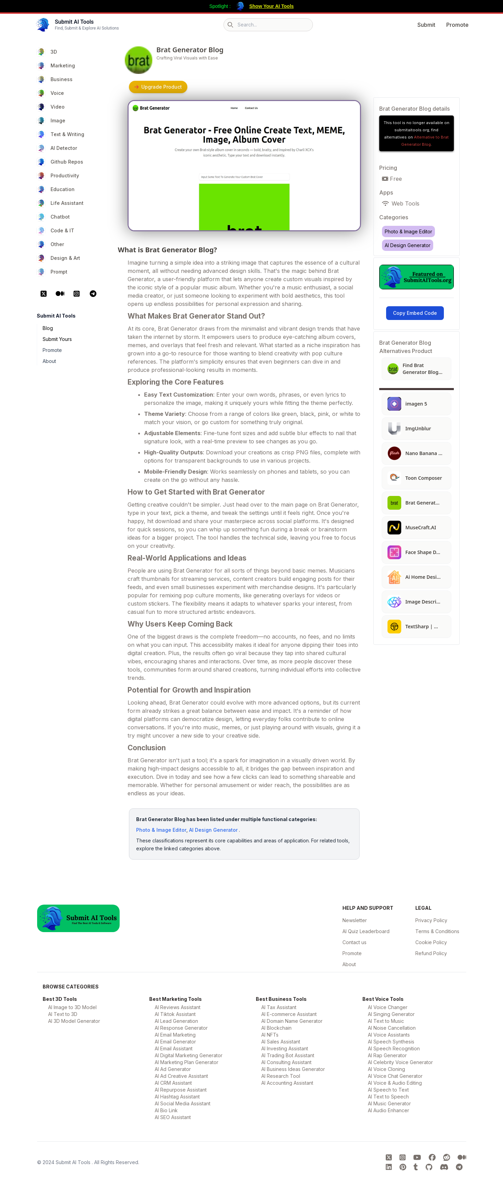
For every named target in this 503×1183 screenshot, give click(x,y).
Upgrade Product (158, 87)
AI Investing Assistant (284, 1048)
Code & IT (55, 230)
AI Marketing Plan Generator (186, 1062)
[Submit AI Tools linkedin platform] (390, 1167)
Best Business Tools (281, 999)
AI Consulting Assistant (286, 1062)
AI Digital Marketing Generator (188, 1055)
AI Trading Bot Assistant (287, 1055)
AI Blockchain (276, 1028)
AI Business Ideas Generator (293, 1069)
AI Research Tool (280, 1076)
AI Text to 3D (62, 1014)
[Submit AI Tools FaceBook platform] (433, 1157)
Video (51, 107)
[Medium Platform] (60, 294)
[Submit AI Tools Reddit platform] (447, 1157)
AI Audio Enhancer (388, 1110)
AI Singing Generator (391, 1014)
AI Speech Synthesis (391, 1041)
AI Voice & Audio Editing (395, 1083)
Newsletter (354, 920)
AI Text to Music (386, 1021)
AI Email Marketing (175, 1035)
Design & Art (58, 258)
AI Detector (57, 148)
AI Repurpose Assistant (181, 1090)
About (49, 361)
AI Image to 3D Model (72, 1007)
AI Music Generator (389, 1103)
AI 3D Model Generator (74, 1021)
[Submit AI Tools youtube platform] (418, 1157)
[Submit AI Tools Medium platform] (462, 1157)
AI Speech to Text (388, 1090)
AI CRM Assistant (173, 1083)
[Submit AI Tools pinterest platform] (404, 1167)
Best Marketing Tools (175, 999)
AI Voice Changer (387, 1007)
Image (51, 121)
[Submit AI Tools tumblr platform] (417, 1167)
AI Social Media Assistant (182, 1103)
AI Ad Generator (173, 1069)
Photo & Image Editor (161, 830)
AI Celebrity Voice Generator (400, 1062)
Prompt (52, 272)
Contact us (354, 942)
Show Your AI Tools (271, 6)
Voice (50, 93)
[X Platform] (44, 294)
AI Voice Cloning (386, 1069)
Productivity (58, 176)
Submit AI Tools (74, 1162)
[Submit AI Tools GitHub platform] (430, 1167)
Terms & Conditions (437, 931)
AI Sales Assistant (280, 1041)
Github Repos (60, 162)
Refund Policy (431, 953)
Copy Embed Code (415, 313)
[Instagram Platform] (77, 294)
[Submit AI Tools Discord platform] (445, 1167)
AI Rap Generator (387, 1055)
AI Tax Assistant (278, 1007)
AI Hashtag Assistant (177, 1096)
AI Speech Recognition (394, 1048)
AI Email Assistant (174, 1048)
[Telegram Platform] (93, 294)
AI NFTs (269, 1035)
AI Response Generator (181, 1028)
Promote (457, 24)
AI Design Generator (213, 830)
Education (56, 189)
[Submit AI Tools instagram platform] (404, 1157)
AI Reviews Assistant (177, 1007)
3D (47, 52)
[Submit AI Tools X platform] (390, 1157)
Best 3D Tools (60, 999)
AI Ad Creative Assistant (181, 1076)
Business (55, 79)
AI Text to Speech (388, 1096)
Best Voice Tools (383, 999)
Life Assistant (60, 203)
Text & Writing (60, 134)
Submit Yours (57, 339)
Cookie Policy (431, 942)
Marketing (56, 66)
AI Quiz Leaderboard (366, 931)
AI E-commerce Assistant (289, 1014)
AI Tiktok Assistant (175, 1014)
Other (50, 244)
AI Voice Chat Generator (395, 1076)
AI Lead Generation (176, 1021)
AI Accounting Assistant (287, 1083)
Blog (48, 328)
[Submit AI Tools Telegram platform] (459, 1167)
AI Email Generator (175, 1041)
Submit (426, 24)
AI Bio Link (166, 1110)
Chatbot (53, 217)
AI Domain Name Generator (291, 1021)
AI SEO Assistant (173, 1117)
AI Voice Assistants (389, 1035)
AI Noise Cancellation (392, 1028)
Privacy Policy (431, 920)
